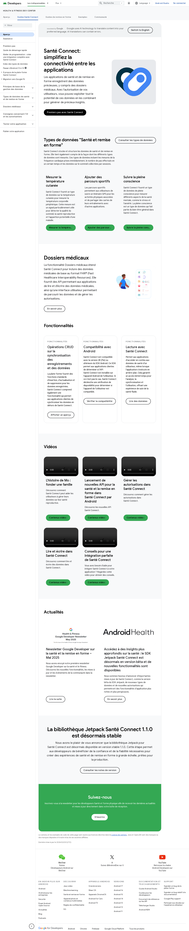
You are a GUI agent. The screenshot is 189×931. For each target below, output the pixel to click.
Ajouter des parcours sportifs (101, 227)
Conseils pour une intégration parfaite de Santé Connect (99, 555)
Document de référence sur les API (149, 900)
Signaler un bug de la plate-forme (172, 887)
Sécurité (41, 899)
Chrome (83, 929)
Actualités (42, 909)
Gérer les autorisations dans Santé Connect (137, 484)
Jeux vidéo (68, 886)
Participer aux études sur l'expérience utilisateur (174, 904)
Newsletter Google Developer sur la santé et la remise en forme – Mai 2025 (70, 653)
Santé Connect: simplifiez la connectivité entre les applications (69, 60)
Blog (40, 914)
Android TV (93, 903)
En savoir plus (54, 308)
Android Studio (162, 3)
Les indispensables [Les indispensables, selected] (36, 3)
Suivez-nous (100, 797)
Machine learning (71, 890)
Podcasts (42, 918)
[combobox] (111, 3)
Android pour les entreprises (45, 894)
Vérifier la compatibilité (99, 401)
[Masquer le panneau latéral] (31, 926)
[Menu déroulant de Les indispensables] (48, 3)
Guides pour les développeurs (145, 894)
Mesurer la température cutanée (55, 181)
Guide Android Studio (148, 888)
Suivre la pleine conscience (140, 227)
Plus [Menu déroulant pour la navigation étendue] (57, 3)
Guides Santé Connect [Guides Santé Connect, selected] (27, 17)
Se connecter (179, 3)
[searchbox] (17, 25)
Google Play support (172, 898)
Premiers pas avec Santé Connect (65, 112)
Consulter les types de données (136, 140)
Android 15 (118, 894)
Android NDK (144, 909)
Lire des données (138, 401)
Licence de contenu (119, 835)
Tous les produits (136, 929)
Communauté (100, 17)
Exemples (82, 17)
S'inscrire (100, 817)
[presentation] (79, 142)
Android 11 (118, 911)
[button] (17, 73)
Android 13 (118, 903)
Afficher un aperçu (61, 415)
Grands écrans (95, 886)
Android (41, 888)
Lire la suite (55, 699)
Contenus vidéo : (58, 517)
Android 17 (118, 886)
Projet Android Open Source (44, 904)
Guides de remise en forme (58, 17)
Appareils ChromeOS (97, 894)
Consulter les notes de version (99, 770)
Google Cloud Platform (114, 929)
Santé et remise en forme (74, 894)
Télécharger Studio (147, 905)
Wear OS (92, 890)
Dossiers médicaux (66, 258)
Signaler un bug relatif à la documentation (175, 893)
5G (65, 909)
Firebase (95, 929)
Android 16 (118, 890)
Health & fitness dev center (19, 10)
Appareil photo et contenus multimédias (73, 899)
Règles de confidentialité (74, 905)
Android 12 (118, 907)
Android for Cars (96, 898)
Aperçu (6, 17)
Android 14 (118, 898)
